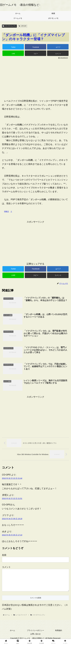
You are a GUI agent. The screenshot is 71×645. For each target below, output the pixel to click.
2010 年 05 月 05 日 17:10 (12, 535)
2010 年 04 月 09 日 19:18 (12, 519)
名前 (4, 555)
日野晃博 (22, 26)
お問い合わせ (35, 638)
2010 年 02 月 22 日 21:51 (12, 499)
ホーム (12, 635)
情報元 (6, 211)
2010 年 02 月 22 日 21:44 (12, 478)
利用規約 (58, 635)
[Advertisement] (35, 78)
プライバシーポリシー (35, 635)
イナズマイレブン (9, 26)
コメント (6, 567)
